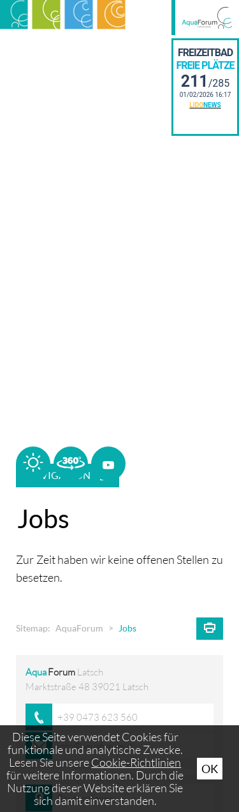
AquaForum (79, 628)
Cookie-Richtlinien (136, 762)
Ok (209, 769)
